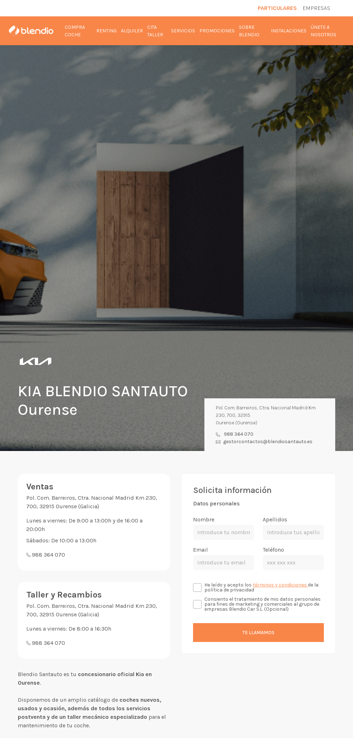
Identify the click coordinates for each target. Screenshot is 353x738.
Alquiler (132, 31)
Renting (106, 31)
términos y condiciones (280, 585)
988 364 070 (238, 434)
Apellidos (275, 519)
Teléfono (273, 549)
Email (200, 549)
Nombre (203, 519)
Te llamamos (258, 633)
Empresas (316, 8)
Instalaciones (288, 31)
